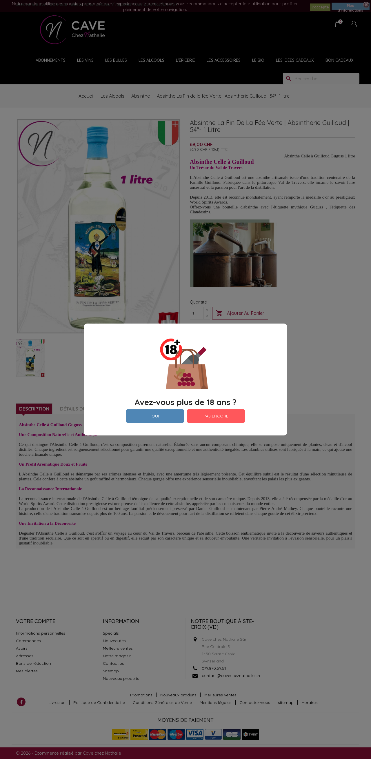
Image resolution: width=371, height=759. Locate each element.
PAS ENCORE (215, 416)
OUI (155, 416)
